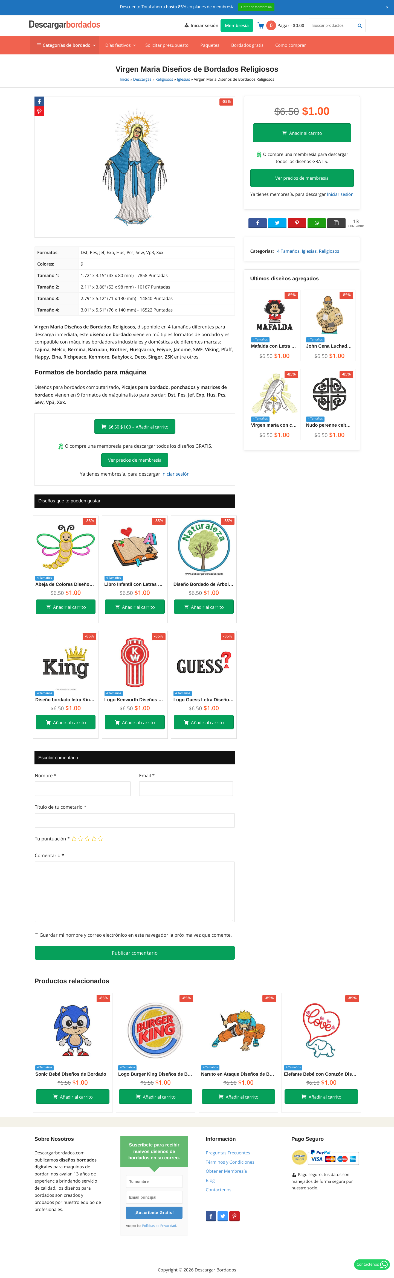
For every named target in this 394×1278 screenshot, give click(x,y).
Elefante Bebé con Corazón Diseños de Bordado (321, 1074)
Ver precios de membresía (134, 460)
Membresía (237, 25)
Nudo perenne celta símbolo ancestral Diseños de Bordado (329, 425)
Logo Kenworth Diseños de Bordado (134, 699)
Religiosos (164, 79)
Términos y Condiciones (230, 1162)
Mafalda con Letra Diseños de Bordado (274, 346)
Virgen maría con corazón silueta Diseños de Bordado (274, 425)
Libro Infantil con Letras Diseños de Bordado (134, 584)
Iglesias (183, 79)
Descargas (142, 79)
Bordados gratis (247, 45)
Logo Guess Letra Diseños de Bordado (203, 699)
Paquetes (209, 45)
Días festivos (118, 45)
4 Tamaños (288, 251)
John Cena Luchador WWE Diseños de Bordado (329, 346)
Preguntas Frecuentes (228, 1153)
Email (147, 775)
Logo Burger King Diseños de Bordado (155, 1074)
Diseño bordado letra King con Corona (65, 699)
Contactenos (218, 1190)
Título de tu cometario (60, 807)
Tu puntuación (52, 838)
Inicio (124, 79)
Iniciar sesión (201, 24)
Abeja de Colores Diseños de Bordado (65, 584)
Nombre (45, 775)
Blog (210, 1180)
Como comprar (290, 45)
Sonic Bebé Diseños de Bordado (70, 1074)
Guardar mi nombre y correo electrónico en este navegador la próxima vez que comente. (135, 935)
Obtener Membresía (226, 1171)
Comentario (49, 855)
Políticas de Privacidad (159, 1225)
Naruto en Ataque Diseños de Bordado (238, 1074)
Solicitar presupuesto (167, 45)
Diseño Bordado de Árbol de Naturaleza (203, 584)
